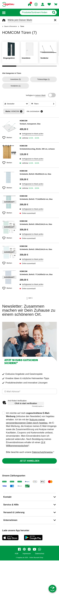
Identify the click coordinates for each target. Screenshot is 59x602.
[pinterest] (24, 549)
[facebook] (19, 549)
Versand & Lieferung (14, 512)
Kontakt (7, 497)
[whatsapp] (39, 549)
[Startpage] (8, 4)
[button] (3, 13)
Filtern (36, 104)
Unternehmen (10, 520)
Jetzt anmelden (29, 461)
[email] (29, 391)
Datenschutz (39, 554)
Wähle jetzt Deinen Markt (20, 20)
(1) (43, 79)
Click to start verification (26, 403)
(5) (15, 79)
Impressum (27, 554)
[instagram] (29, 549)
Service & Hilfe (11, 504)
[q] (35, 12)
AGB (16, 554)
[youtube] (34, 549)
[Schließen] (55, 20)
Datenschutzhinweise (42, 452)
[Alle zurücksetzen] (42, 111)
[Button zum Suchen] (54, 12)
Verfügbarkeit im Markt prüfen (32, 134)
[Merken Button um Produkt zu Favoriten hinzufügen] (9, 136)
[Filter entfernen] (21, 111)
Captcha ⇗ (38, 406)
